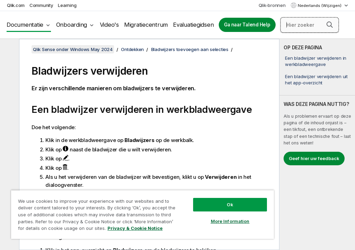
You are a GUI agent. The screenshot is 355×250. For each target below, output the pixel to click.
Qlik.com (16, 5)
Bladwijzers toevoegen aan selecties (189, 49)
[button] (329, 24)
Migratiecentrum (146, 24)
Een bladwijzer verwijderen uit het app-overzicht (316, 79)
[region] (142, 214)
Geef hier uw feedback (314, 158)
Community (41, 5)
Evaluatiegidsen (193, 24)
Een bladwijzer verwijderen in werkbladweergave (315, 61)
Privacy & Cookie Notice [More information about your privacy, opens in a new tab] (135, 228)
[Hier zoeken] (310, 25)
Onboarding (71, 24)
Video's (109, 24)
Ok (230, 204)
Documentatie (25, 24)
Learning (67, 5)
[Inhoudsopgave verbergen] (8, 49)
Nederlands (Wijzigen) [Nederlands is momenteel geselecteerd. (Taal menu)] (320, 5)
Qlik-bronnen (272, 5)
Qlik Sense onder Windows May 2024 (73, 49)
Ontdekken (132, 49)
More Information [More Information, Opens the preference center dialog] (230, 221)
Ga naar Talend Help (247, 24)
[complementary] (317, 144)
